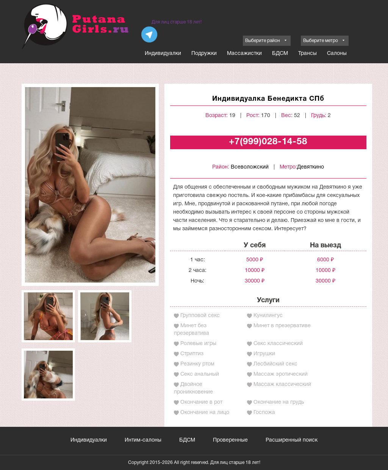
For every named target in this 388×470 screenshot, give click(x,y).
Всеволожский (250, 167)
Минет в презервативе (282, 325)
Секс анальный (199, 374)
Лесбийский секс (275, 364)
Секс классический (278, 343)
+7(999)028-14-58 (268, 142)
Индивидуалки (163, 53)
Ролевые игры (198, 343)
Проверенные (230, 440)
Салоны (337, 53)
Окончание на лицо (204, 412)
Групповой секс (200, 315)
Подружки (204, 53)
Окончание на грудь (278, 402)
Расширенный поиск (292, 440)
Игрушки (264, 353)
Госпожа (264, 412)
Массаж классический (282, 384)
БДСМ (280, 53)
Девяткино (310, 167)
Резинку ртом (197, 364)
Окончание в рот (201, 402)
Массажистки (244, 53)
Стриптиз (191, 353)
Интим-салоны (143, 440)
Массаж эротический (280, 374)
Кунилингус (268, 315)
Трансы (307, 53)
